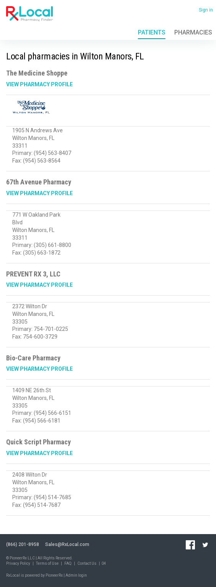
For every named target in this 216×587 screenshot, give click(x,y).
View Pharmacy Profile (39, 84)
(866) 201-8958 (22, 544)
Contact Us (87, 563)
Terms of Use (47, 563)
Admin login (76, 575)
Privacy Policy (18, 563)
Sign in (206, 10)
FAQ (68, 563)
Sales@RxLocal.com (67, 544)
